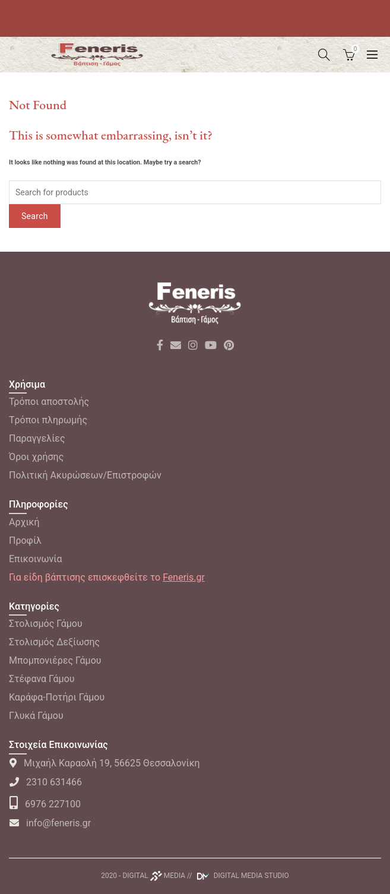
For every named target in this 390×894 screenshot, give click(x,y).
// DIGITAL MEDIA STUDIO (238, 875)
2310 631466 (45, 782)
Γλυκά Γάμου (36, 715)
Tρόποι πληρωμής (48, 420)
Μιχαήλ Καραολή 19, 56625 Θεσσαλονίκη (104, 763)
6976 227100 (45, 804)
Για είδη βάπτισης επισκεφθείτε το (107, 577)
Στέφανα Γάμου (42, 678)
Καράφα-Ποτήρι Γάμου (56, 697)
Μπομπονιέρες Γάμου (55, 660)
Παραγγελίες (37, 438)
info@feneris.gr (50, 823)
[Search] (324, 55)
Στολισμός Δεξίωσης (54, 642)
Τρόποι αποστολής (49, 401)
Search (34, 216)
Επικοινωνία (35, 559)
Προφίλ (25, 540)
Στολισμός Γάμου (46, 623)
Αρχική (24, 522)
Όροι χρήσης (36, 456)
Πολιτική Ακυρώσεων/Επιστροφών (85, 475)
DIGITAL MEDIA (153, 875)
